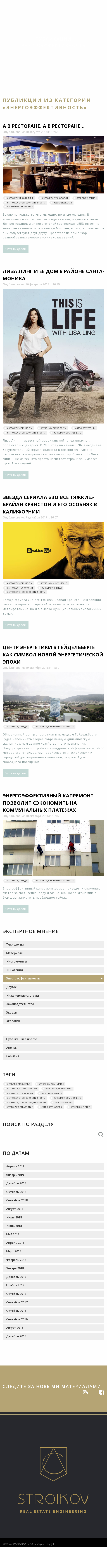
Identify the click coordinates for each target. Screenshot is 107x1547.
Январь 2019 (15, 1175)
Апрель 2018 (15, 1243)
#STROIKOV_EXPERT (80, 1107)
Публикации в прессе (21, 1039)
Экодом (11, 1012)
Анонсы (11, 1048)
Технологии (15, 944)
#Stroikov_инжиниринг (20, 198)
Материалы (14, 953)
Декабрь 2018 (16, 1183)
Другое (11, 987)
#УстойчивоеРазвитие (20, 206)
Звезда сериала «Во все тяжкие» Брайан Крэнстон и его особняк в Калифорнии (50, 504)
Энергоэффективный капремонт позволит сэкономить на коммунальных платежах (48, 802)
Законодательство (20, 1004)
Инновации (14, 970)
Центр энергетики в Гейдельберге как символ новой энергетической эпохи (53, 654)
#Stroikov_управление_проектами (26, 1102)
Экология (13, 1021)
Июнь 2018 (14, 1226)
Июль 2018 (14, 1217)
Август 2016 (14, 1328)
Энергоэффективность (23, 978)
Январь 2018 (15, 1268)
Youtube (85, 1392)
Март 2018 (13, 1251)
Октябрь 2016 (16, 1311)
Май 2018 (12, 1234)
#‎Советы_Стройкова (18, 1084)
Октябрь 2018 (16, 1192)
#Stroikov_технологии (55, 198)
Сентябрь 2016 (17, 1319)
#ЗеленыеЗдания (63, 202)
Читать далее (15, 249)
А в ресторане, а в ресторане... (44, 126)
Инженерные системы (22, 995)
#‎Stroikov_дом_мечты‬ (19, 428)
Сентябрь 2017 (17, 1302)
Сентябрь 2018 (17, 1200)
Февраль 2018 (16, 1260)
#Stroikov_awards (51, 1107)
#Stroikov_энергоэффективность (26, 202)
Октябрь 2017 (16, 1294)
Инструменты (16, 961)
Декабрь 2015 (16, 1336)
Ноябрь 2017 (15, 1285)
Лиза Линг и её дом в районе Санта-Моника (53, 275)
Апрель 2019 (15, 1166)
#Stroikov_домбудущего (67, 432)
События (12, 1056)
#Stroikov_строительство (22, 1088)
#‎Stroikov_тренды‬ (87, 198)
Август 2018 (14, 1209)
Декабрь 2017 (16, 1277)
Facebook (101, 1392)
